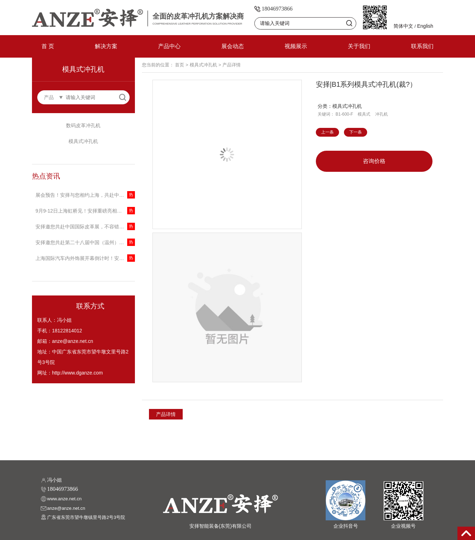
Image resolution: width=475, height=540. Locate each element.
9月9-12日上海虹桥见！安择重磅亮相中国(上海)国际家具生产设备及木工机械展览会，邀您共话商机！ (85, 211)
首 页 (47, 46)
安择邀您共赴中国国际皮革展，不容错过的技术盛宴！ (85, 226)
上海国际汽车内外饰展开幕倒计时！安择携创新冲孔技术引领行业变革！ (85, 258)
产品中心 (169, 46)
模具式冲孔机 (83, 141)
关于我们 (359, 46)
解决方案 (106, 46)
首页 (179, 64)
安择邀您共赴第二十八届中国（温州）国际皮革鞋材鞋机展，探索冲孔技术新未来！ (85, 242)
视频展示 (296, 46)
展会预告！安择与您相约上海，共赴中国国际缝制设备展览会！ (85, 195)
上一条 (327, 132)
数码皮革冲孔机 (83, 125)
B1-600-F (344, 114)
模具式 (364, 114)
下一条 (355, 132)
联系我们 (422, 46)
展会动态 (232, 46)
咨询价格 (374, 161)
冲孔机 (381, 114)
